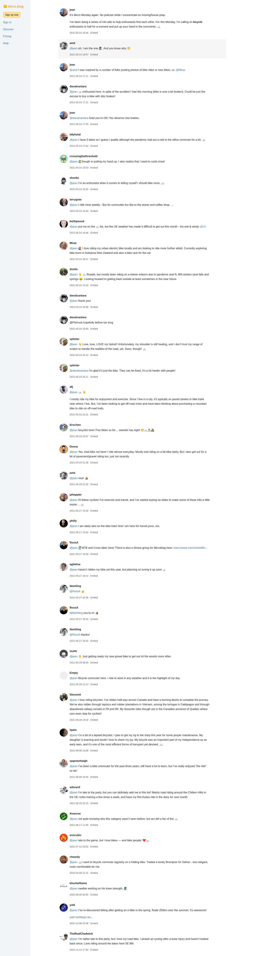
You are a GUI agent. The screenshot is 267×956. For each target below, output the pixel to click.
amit (79, 43)
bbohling (82, 586)
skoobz (80, 177)
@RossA (81, 591)
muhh (80, 651)
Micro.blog (15, 6)
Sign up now (11, 14)
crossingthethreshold (90, 156)
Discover (8, 29)
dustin (80, 269)
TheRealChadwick (87, 933)
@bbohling (82, 612)
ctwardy (81, 856)
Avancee (81, 813)
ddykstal (81, 134)
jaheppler (82, 494)
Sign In (7, 22)
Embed (100, 32)
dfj (78, 386)
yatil (79, 905)
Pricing (7, 36)
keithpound (83, 221)
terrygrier (82, 199)
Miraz (79, 243)
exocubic (82, 835)
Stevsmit (82, 694)
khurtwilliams (84, 883)
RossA (80, 542)
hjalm (79, 730)
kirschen (81, 424)
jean (79, 9)
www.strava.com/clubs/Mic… (197, 547)
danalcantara (84, 86)
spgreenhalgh (85, 760)
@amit (80, 69)
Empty (80, 672)
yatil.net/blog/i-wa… (88, 917)
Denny (80, 446)
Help (6, 43)
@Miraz (187, 69)
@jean (80, 48)
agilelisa (81, 564)
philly (79, 520)
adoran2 (81, 787)
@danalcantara (85, 118)
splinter (81, 339)
